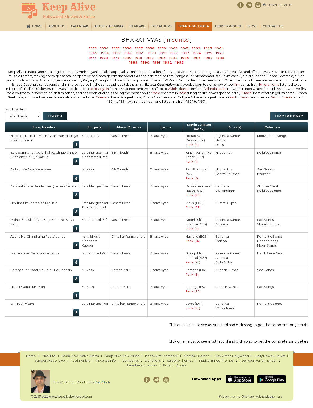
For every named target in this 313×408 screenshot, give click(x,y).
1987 (208, 58)
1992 (168, 62)
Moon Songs (267, 245)
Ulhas (219, 145)
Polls (166, 365)
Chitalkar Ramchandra (128, 236)
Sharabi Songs (268, 224)
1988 (220, 58)
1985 (185, 58)
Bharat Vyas (159, 136)
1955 (116, 48)
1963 (208, 48)
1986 (197, 58)
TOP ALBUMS (161, 26)
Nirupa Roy (223, 152)
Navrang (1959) (196, 236)
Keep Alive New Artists (122, 356)
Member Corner (196, 356)
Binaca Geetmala (193, 26)
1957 (139, 48)
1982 (150, 58)
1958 (150, 48)
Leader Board (289, 116)
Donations (153, 360)
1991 (156, 62)
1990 (145, 62)
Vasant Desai (121, 136)
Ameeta (221, 224)
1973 (186, 53)
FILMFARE (137, 26)
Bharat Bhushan (227, 174)
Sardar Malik (121, 270)
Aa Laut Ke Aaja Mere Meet (31, 169)
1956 (127, 48)
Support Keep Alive (50, 360)
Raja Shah (102, 382)
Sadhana (222, 186)
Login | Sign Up (280, 5)
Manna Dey (90, 136)
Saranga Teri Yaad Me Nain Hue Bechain (41, 270)
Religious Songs (269, 152)
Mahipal (221, 241)
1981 (138, 58)
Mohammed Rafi (95, 157)
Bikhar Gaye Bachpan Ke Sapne (35, 253)
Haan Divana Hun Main (27, 287)
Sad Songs (265, 169)
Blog (252, 26)
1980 (127, 58)
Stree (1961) (194, 303)
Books (181, 365)
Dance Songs (267, 241)
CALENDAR (79, 26)
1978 (104, 58)
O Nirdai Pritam (22, 303)
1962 (196, 48)
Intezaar (263, 174)
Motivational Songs (271, 136)
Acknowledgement (269, 396)
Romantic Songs (269, 236)
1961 (185, 48)
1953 (93, 48)
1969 (140, 53)
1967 (117, 53)
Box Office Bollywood (232, 356)
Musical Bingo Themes (216, 360)
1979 (116, 58)
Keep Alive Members (161, 356)
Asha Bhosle (91, 236)
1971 (163, 53)
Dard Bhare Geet (270, 253)
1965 (93, 53)
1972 (174, 53)
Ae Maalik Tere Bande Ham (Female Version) (44, 186)
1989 (133, 62)
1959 (162, 48)
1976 (220, 53)
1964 (220, 48)
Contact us (273, 26)
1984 (173, 58)
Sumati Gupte (226, 203)
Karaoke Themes (180, 360)
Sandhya (222, 236)
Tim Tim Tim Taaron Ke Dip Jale (34, 203)
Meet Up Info (106, 360)
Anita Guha (223, 262)
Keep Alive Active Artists (80, 356)
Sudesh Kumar (226, 270)
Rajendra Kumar (227, 136)
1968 (128, 53)
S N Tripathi (120, 152)
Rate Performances (142, 365)
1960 (174, 48)
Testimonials (80, 360)
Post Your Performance (258, 360)
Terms (235, 396)
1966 (105, 53)
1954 (104, 48)
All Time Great (267, 186)
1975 (208, 53)
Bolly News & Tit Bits (270, 356)
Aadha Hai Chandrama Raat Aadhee (38, 236)
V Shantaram (225, 190)
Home (37, 26)
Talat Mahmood (94, 207)
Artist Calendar (108, 26)
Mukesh (88, 169)
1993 (180, 62)
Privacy (224, 396)
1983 (162, 58)
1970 (152, 53)
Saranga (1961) (196, 270)
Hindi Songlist (228, 26)
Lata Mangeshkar (95, 152)
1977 (92, 58)
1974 (197, 53)
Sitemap (248, 396)
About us (56, 26)
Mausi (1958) (195, 203)
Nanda (220, 140)
